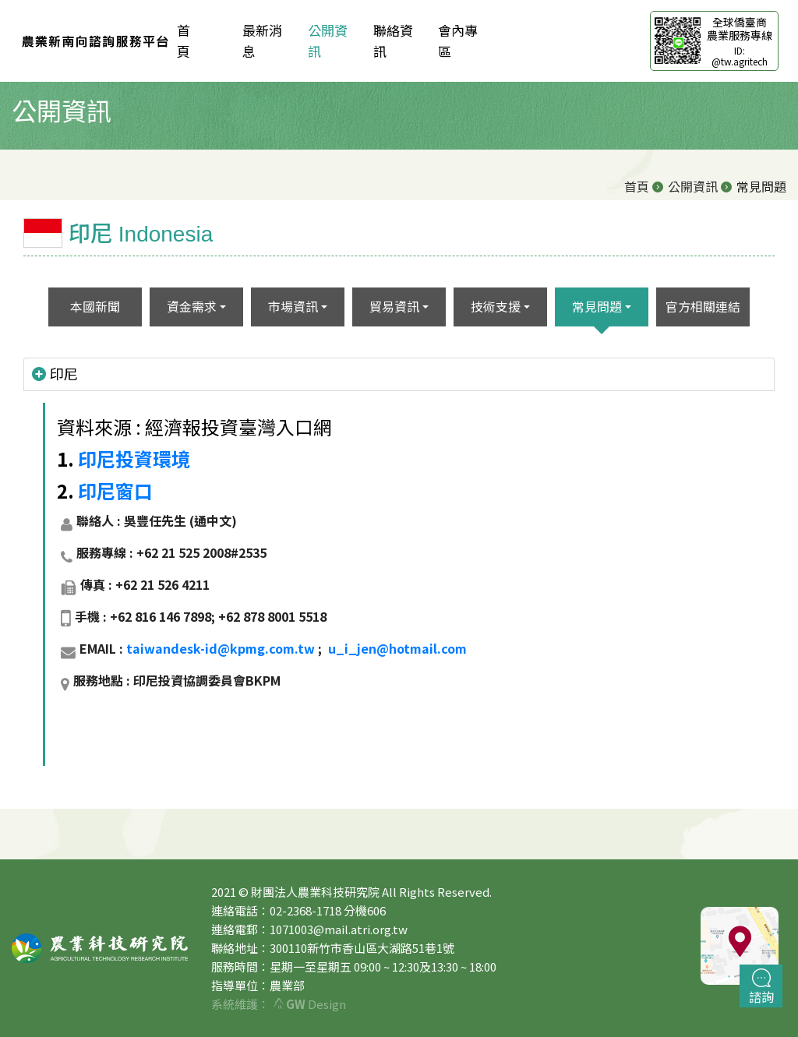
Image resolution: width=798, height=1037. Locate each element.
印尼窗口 (115, 490)
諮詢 (761, 987)
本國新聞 (95, 306)
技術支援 (496, 306)
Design (310, 1004)
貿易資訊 (394, 306)
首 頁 (197, 40)
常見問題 (597, 306)
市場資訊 (293, 306)
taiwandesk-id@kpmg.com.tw (220, 648)
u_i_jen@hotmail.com (397, 648)
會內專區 (458, 40)
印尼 (55, 374)
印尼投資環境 (134, 458)
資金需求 (192, 306)
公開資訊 (328, 40)
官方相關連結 (703, 306)
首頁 (636, 186)
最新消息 (262, 40)
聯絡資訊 (393, 40)
